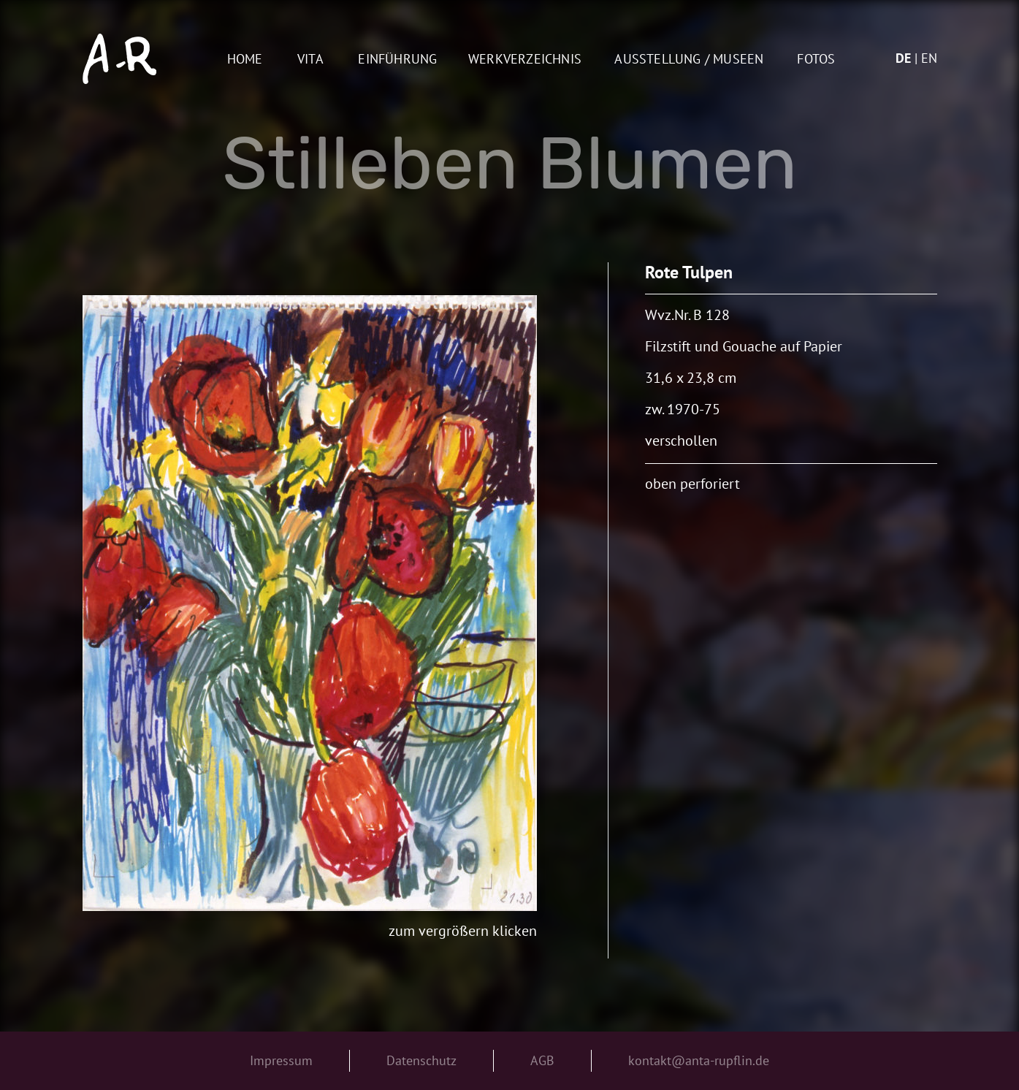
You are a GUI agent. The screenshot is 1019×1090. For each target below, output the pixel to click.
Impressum (281, 1060)
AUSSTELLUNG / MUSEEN (688, 59)
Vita (310, 59)
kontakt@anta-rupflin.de (698, 1060)
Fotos (816, 59)
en (929, 58)
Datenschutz (421, 1060)
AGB (542, 1060)
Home (245, 59)
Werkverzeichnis (524, 59)
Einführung (397, 59)
